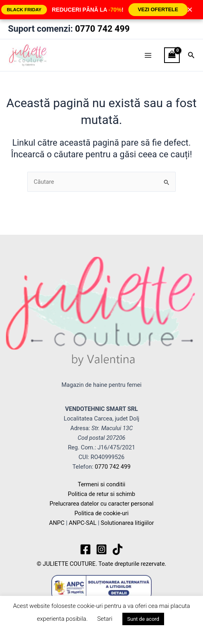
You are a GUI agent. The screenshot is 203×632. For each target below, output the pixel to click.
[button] (191, 55)
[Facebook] (85, 549)
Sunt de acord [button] (143, 619)
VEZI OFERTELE (158, 9)
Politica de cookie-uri (101, 513)
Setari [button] (104, 618)
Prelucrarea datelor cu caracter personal (101, 503)
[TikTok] (117, 549)
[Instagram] (101, 549)
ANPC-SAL (83, 522)
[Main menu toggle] (148, 55)
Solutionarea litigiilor (127, 522)
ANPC (57, 522)
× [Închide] (190, 9)
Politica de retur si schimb (101, 494)
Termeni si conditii (102, 484)
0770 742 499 (102, 29)
